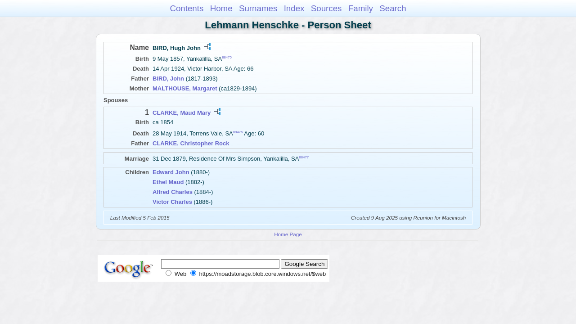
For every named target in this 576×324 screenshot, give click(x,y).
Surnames (258, 8)
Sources (326, 8)
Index (294, 8)
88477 (304, 157)
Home (221, 8)
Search (392, 8)
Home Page (288, 234)
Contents (186, 8)
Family (360, 8)
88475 (227, 57)
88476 (238, 132)
